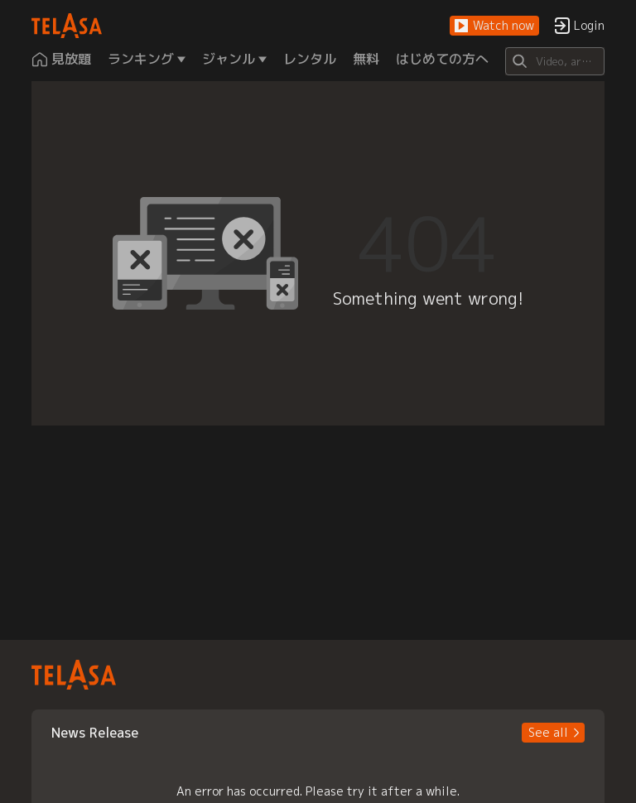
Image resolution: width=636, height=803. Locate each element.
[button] (494, 26)
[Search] (554, 61)
